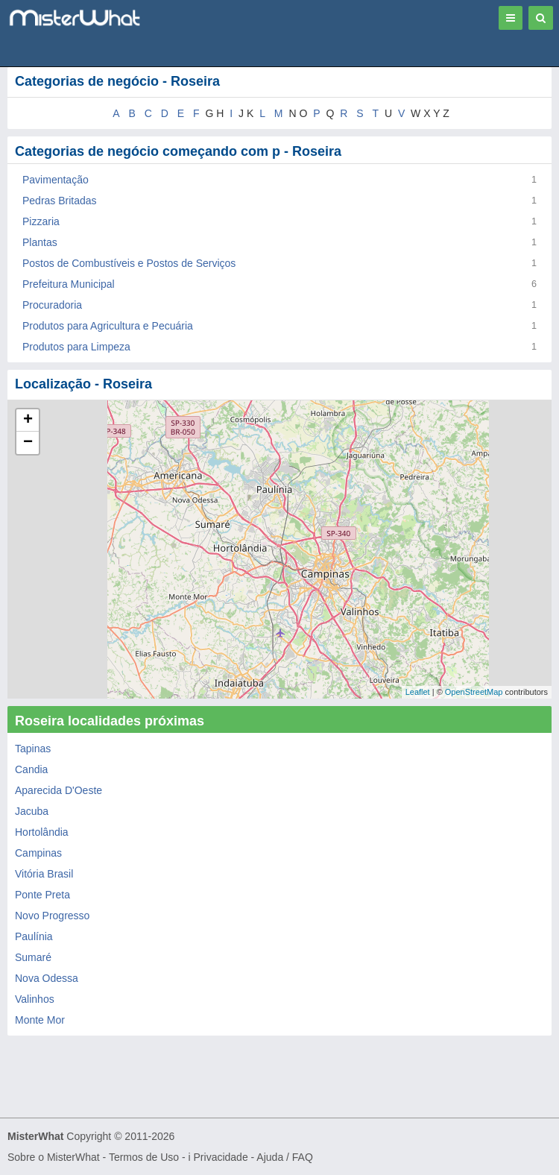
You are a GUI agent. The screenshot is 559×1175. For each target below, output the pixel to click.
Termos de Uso (144, 1157)
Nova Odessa (46, 978)
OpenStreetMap (474, 691)
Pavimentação (55, 180)
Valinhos (34, 999)
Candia (31, 769)
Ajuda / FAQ (284, 1157)
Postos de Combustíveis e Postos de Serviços (129, 263)
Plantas (39, 242)
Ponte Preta (42, 895)
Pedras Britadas (59, 201)
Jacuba (31, 811)
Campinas (38, 853)
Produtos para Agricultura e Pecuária (107, 326)
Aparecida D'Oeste (58, 790)
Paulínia (34, 936)
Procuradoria (52, 305)
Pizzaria (41, 221)
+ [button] (28, 420)
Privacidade (221, 1157)
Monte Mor (40, 1020)
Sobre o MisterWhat (53, 1157)
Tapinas (33, 749)
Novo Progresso (52, 916)
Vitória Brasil (44, 874)
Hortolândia (42, 832)
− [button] (28, 443)
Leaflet (417, 691)
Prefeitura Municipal (68, 284)
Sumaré (33, 957)
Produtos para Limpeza (76, 347)
